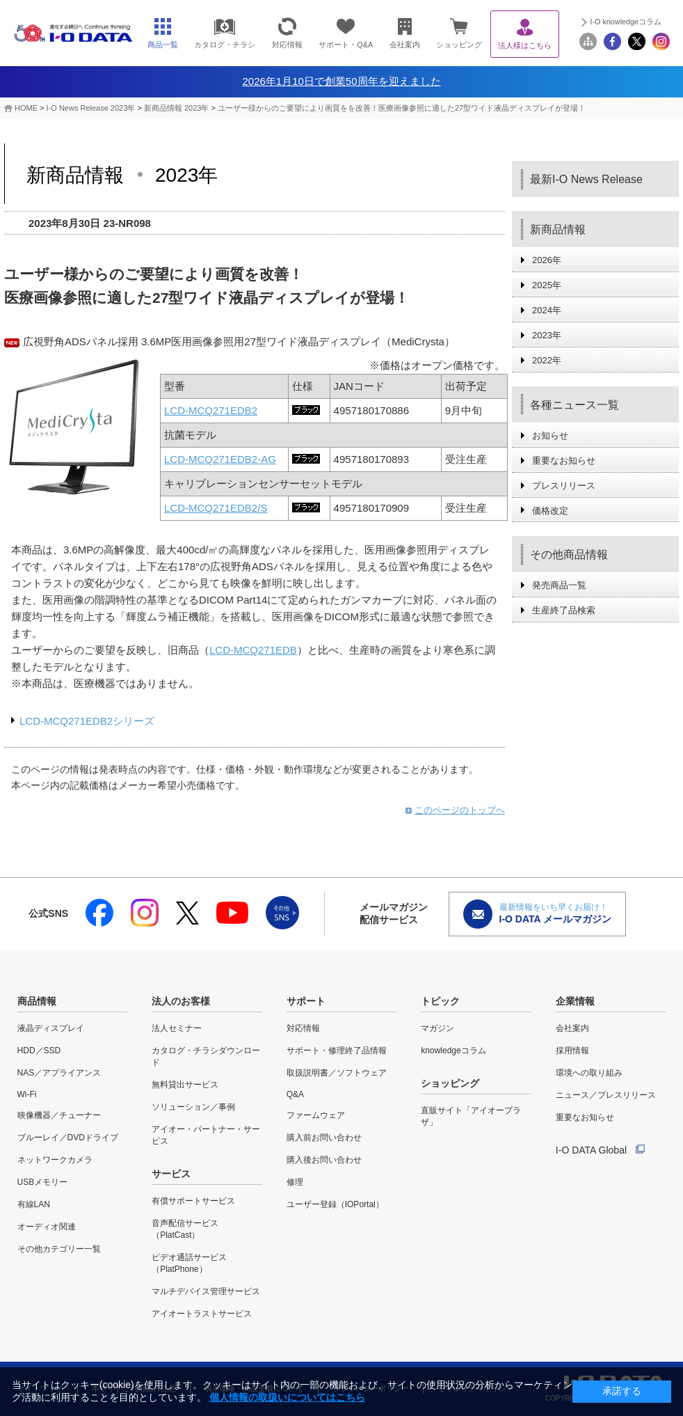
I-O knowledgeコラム (625, 21)
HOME (26, 108)
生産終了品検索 (563, 610)
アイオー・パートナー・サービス (206, 1135)
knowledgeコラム (453, 1050)
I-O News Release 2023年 (91, 108)
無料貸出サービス (185, 1084)
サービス (171, 1173)
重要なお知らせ (563, 460)
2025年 (546, 285)
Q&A (295, 1094)
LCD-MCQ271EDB (253, 650)
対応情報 (303, 1028)
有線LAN (33, 1204)
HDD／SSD (39, 1050)
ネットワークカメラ (55, 1160)
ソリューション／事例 (193, 1107)
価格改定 (550, 510)
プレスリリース (563, 485)
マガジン (437, 1028)
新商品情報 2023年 (176, 108)
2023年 (546, 335)
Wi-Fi (27, 1094)
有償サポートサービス (193, 1201)
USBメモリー (42, 1182)
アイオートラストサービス (202, 1314)
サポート (306, 1001)
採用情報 (572, 1050)
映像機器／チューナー (59, 1115)
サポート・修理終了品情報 (337, 1050)
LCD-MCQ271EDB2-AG (220, 459)
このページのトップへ (460, 810)
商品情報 (36, 1001)
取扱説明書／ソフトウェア (337, 1073)
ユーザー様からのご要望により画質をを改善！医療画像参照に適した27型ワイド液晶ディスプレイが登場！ (402, 108)
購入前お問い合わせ (324, 1137)
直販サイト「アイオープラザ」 (471, 1116)
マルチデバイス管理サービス (206, 1291)
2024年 (546, 310)
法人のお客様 (181, 1001)
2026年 (546, 260)
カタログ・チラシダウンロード (206, 1056)
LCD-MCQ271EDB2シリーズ (86, 721)
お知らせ (550, 435)
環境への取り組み (589, 1073)
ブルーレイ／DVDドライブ (67, 1137)
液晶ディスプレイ (50, 1028)
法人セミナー (177, 1028)
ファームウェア (316, 1115)
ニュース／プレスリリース (606, 1095)
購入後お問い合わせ (324, 1160)
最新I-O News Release (586, 179)
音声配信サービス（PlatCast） (185, 1229)
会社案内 (572, 1028)
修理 (295, 1182)
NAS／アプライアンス (59, 1073)
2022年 (546, 360)
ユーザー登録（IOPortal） (335, 1204)
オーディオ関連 (46, 1227)
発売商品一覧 (559, 585)
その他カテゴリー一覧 (59, 1249)
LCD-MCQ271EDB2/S (215, 508)
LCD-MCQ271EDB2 (210, 410)
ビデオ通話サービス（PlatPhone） (189, 1263)
